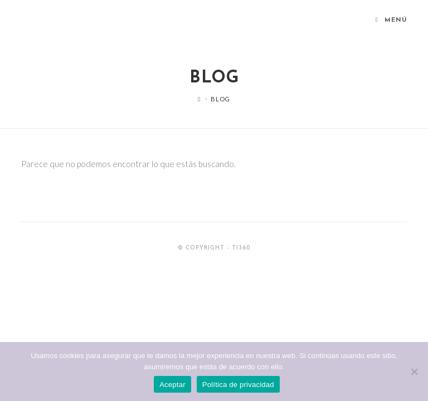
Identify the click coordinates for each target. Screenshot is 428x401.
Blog (220, 98)
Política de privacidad (238, 384)
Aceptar (172, 384)
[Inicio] (199, 98)
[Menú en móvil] (391, 20)
